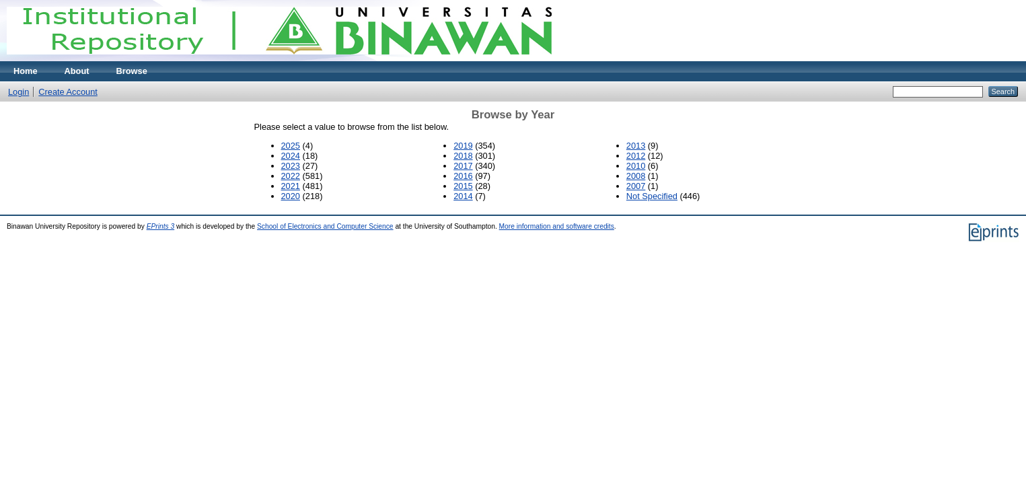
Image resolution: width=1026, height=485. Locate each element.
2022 (290, 176)
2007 (635, 186)
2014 (462, 196)
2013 (635, 146)
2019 (462, 146)
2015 (462, 186)
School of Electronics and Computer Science (325, 226)
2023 (290, 166)
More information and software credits (556, 226)
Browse (131, 71)
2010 (635, 166)
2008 (635, 176)
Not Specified (651, 196)
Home (25, 71)
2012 (635, 156)
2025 (290, 146)
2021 (290, 186)
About (77, 71)
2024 (290, 156)
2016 (462, 176)
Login (18, 92)
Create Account (68, 92)
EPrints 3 (161, 226)
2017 (462, 166)
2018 (462, 156)
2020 (290, 196)
